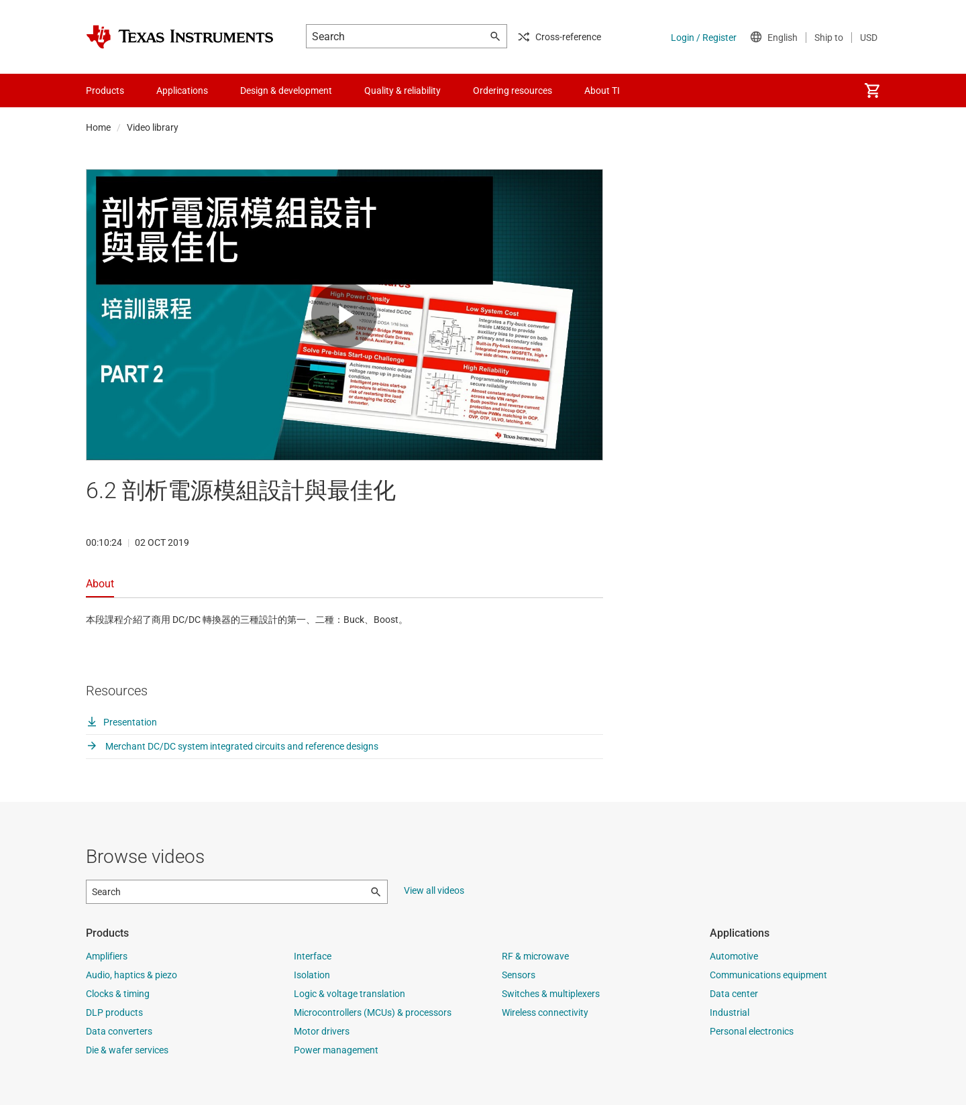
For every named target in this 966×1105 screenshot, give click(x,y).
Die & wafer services (127, 1050)
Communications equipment (768, 975)
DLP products (114, 1012)
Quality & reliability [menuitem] (402, 90)
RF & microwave (535, 956)
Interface (312, 956)
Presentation (121, 722)
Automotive (734, 956)
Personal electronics (752, 1031)
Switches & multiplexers (551, 993)
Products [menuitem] (105, 90)
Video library (152, 127)
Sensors (518, 975)
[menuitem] (872, 90)
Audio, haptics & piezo (131, 975)
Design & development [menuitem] (286, 90)
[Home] (180, 37)
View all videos (434, 890)
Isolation (312, 975)
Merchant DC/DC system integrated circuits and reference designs (232, 746)
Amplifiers (106, 956)
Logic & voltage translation (349, 993)
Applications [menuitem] (182, 90)
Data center (734, 993)
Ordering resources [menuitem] (512, 90)
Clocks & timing (118, 993)
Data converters (119, 1031)
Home (98, 127)
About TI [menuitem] (602, 90)
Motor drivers (322, 1031)
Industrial (729, 1012)
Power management (336, 1050)
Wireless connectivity (545, 1012)
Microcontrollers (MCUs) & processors (372, 1012)
